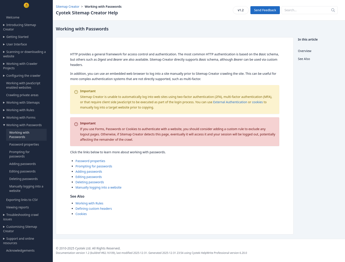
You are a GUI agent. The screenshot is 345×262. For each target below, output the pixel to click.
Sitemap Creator (67, 6)
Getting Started (17, 37)
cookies (257, 102)
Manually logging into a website (98, 187)
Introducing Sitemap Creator (19, 27)
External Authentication (230, 102)
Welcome (12, 17)
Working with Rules (20, 110)
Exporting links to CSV (22, 200)
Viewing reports (17, 207)
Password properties (24, 144)
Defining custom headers (93, 208)
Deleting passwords (23, 179)
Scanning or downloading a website (24, 54)
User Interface (16, 44)
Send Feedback (265, 10)
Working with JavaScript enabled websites (23, 85)
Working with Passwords (24, 125)
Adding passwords (22, 164)
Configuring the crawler (23, 75)
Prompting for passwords (19, 154)
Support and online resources (18, 240)
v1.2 (241, 10)
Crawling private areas (22, 95)
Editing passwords (22, 171)
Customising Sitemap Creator (20, 229)
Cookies (81, 214)
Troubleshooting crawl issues (21, 217)
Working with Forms (20, 117)
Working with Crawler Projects (20, 66)
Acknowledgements (20, 250)
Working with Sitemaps (23, 102)
